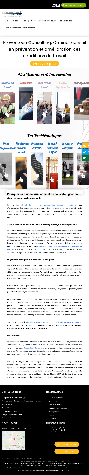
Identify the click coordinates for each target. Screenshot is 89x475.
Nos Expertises (29, 21)
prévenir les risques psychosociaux (56, 465)
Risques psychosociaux (58, 408)
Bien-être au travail (56, 405)
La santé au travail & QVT (52, 148)
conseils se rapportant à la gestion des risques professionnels (53, 322)
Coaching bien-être (10, 468)
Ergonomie (26, 83)
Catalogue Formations (73, 5)
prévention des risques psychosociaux (29, 468)
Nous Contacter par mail (66, 444)
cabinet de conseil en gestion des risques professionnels (48, 205)
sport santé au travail (49, 468)
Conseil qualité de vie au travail (60, 470)
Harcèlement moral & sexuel (22, 148)
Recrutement (29, 28)
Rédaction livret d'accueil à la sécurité (40, 463)
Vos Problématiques (47, 21)
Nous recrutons (67, 451)
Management (54, 411)
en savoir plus (44, 63)
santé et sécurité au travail (35, 465)
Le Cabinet (15, 21)
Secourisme (53, 418)
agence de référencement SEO (30, 461)
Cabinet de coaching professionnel (64, 463)
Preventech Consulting (34, 348)
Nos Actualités (65, 21)
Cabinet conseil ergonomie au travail (15, 463)
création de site (47, 461)
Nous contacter (13, 28)
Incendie (52, 415)
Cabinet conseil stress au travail (67, 468)
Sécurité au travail (56, 398)
